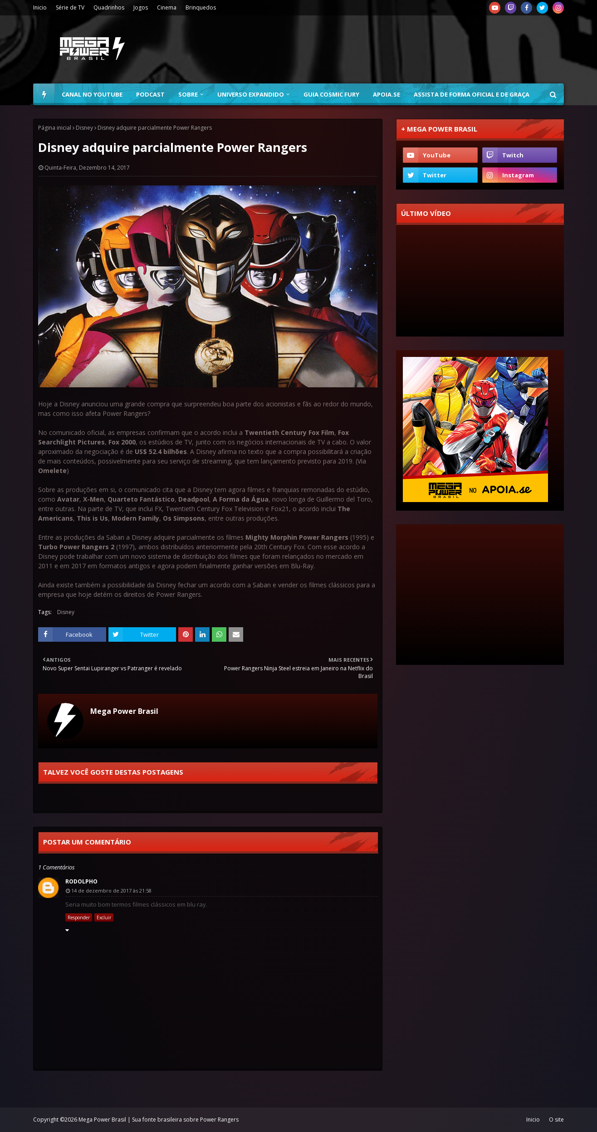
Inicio (40, 7)
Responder (79, 917)
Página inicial (54, 128)
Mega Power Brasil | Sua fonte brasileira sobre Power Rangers (158, 1119)
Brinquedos (201, 7)
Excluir (104, 917)
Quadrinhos (108, 7)
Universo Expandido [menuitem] (250, 94)
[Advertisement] (399, 49)
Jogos (140, 7)
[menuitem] (44, 94)
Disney (84, 128)
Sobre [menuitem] (188, 94)
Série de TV (70, 7)
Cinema (166, 7)
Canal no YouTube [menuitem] (92, 94)
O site (556, 1119)
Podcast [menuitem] (150, 94)
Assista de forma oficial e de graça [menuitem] (471, 94)
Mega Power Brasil (124, 711)
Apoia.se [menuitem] (386, 94)
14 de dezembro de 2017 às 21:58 (111, 890)
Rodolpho (81, 881)
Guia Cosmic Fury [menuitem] (331, 94)
